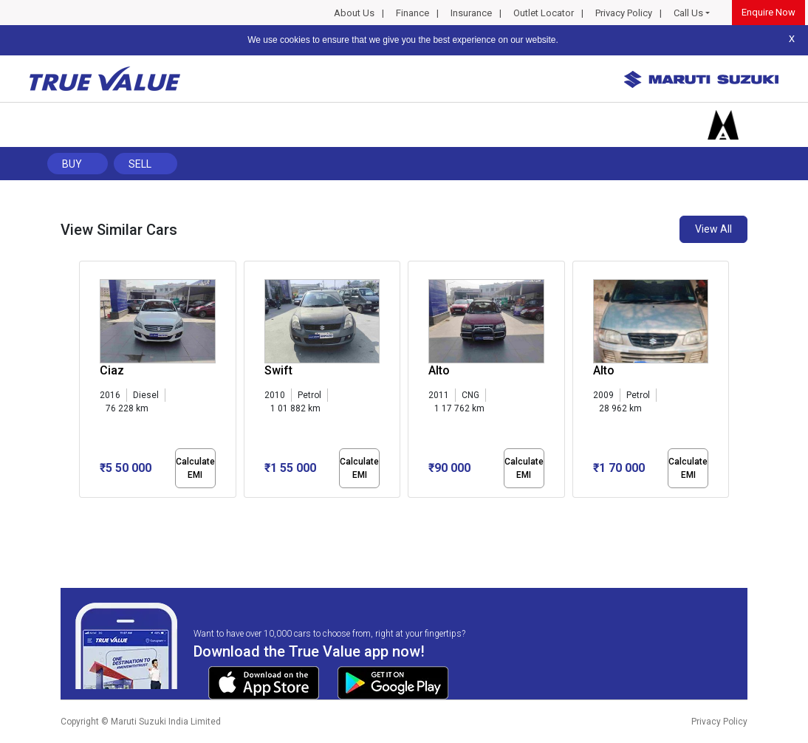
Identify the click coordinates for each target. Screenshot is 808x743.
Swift (278, 370)
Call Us (688, 12)
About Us (354, 12)
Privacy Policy (623, 12)
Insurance (471, 12)
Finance (412, 12)
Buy (72, 164)
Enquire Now (768, 12)
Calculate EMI (195, 468)
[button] (83, 510)
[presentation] (87, 382)
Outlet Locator (543, 12)
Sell (140, 164)
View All (713, 229)
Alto (439, 370)
